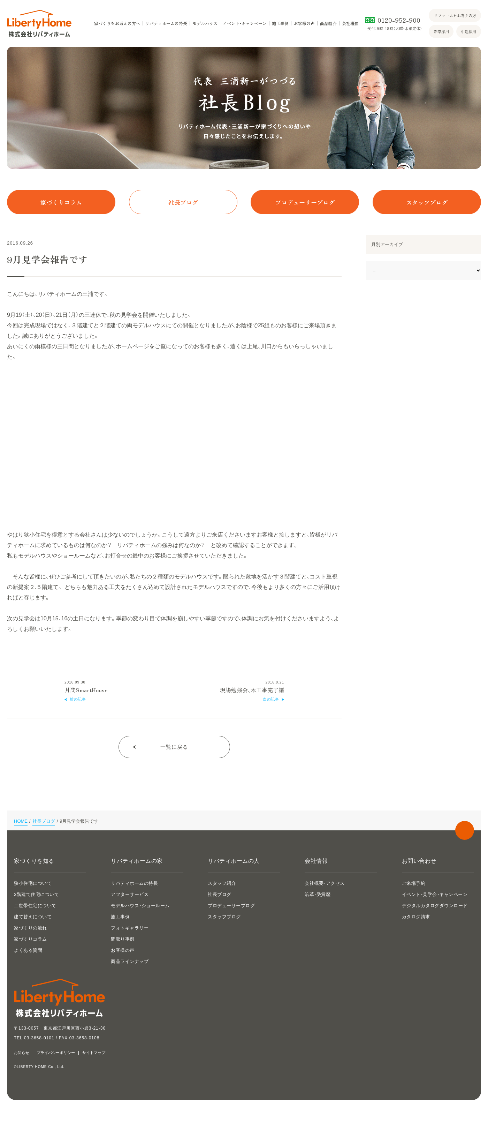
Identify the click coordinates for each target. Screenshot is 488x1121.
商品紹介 (328, 23)
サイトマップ (93, 1053)
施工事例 (280, 23)
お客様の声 (304, 23)
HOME (21, 821)
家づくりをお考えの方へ (117, 23)
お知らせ (21, 1053)
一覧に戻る (174, 747)
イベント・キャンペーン (245, 23)
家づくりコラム (61, 202)
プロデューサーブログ (305, 202)
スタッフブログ (427, 202)
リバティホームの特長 (166, 23)
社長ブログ (183, 202)
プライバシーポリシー (56, 1053)
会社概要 (350, 23)
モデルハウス (205, 23)
